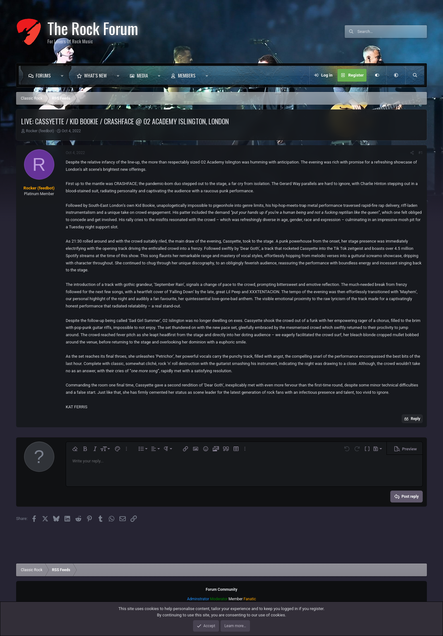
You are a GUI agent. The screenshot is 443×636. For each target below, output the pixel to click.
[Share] (412, 153)
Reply (415, 419)
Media (142, 75)
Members (187, 75)
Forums (43, 75)
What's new (95, 75)
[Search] (392, 31)
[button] (63, 75)
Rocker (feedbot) (40, 131)
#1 (420, 153)
